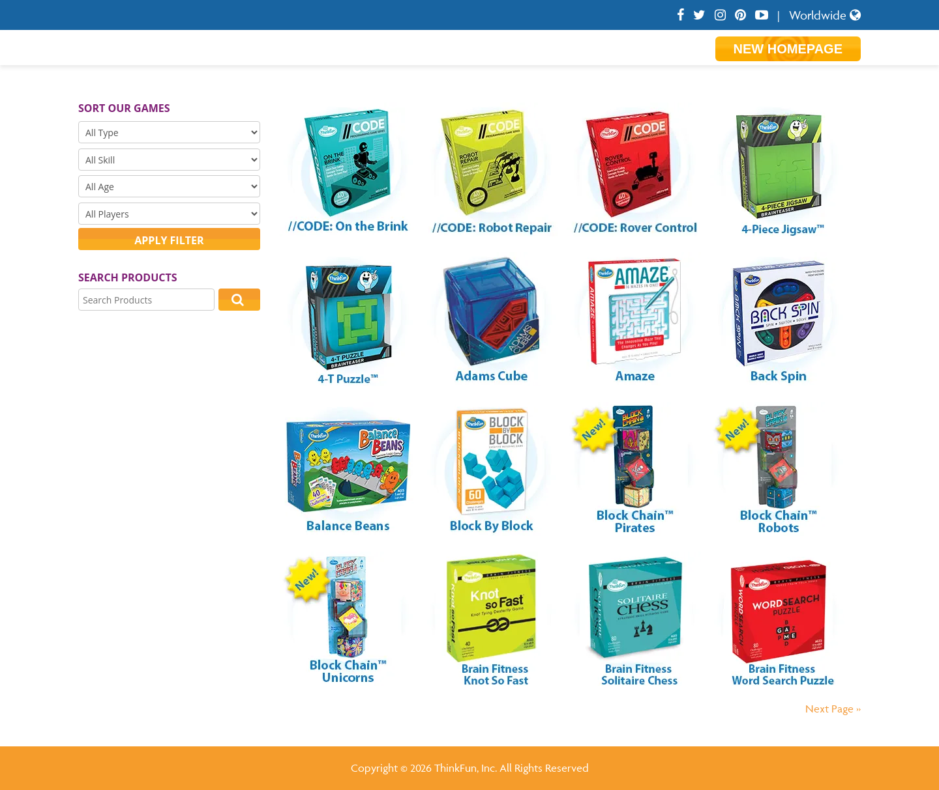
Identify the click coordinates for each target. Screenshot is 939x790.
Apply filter (168, 240)
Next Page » (833, 708)
